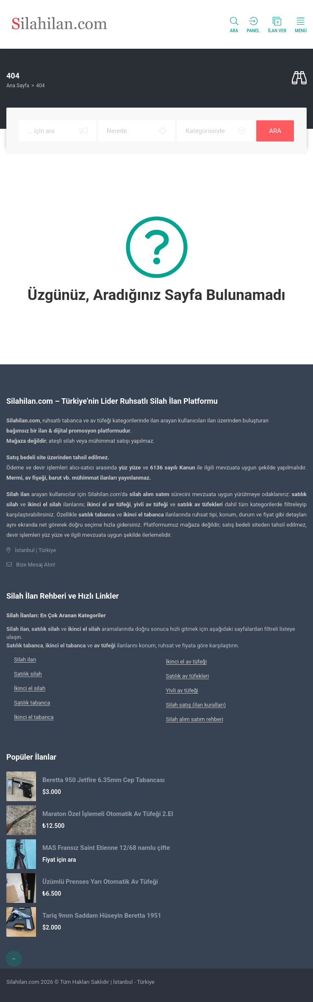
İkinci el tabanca (34, 717)
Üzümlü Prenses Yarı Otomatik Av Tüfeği (100, 881)
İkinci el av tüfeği (186, 661)
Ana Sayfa (17, 86)
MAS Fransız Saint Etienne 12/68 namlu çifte (106, 848)
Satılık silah (28, 674)
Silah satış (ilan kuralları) (196, 705)
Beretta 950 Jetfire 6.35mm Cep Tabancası (103, 780)
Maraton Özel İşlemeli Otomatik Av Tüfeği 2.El (107, 814)
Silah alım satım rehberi (195, 719)
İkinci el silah (29, 688)
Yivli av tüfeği (182, 690)
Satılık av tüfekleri (187, 676)
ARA (275, 131)
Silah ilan (25, 659)
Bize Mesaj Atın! (35, 564)
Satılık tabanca (32, 702)
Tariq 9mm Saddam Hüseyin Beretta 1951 (101, 915)
